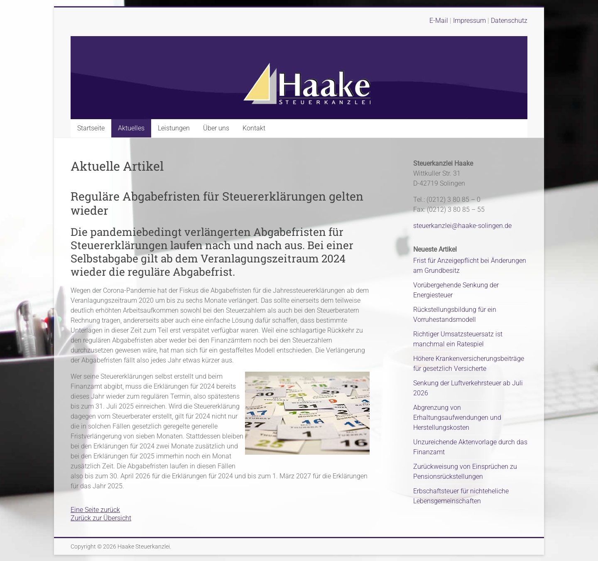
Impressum (470, 20)
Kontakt (254, 128)
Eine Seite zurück (95, 510)
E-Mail (438, 20)
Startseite (91, 128)
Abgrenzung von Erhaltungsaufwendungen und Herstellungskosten (457, 417)
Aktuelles (131, 128)
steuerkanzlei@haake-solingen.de (462, 226)
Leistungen (174, 128)
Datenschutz (509, 20)
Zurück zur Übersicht (101, 518)
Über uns (216, 128)
